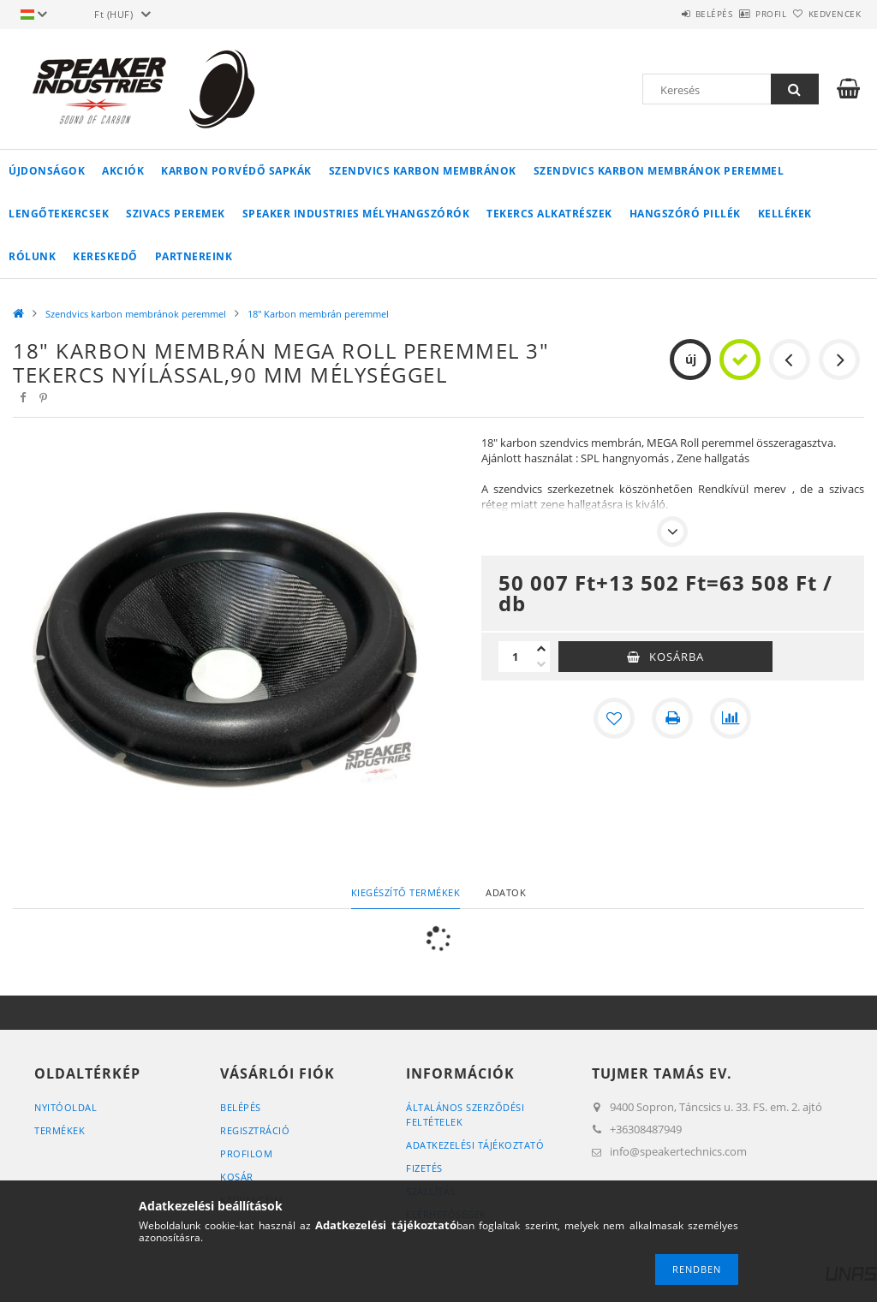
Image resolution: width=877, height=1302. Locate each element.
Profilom (246, 1153)
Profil (742, 14)
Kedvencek (824, 14)
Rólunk (32, 256)
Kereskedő (105, 256)
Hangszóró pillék (685, 213)
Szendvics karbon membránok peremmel (659, 170)
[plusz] (541, 649)
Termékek (59, 1130)
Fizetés (424, 1168)
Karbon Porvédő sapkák (236, 170)
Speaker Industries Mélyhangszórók (356, 213)
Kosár (237, 1176)
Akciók (123, 170)
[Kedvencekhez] (614, 718)
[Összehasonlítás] (730, 718)
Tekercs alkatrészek (549, 213)
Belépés (666, 14)
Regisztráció (254, 1130)
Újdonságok (47, 170)
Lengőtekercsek (59, 213)
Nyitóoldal (65, 1107)
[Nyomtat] (672, 718)
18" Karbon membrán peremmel (318, 313)
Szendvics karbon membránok (422, 170)
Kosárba (676, 656)
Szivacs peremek (175, 213)
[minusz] (541, 664)
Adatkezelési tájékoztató (475, 1145)
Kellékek (785, 213)
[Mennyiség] (515, 656)
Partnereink (194, 256)
